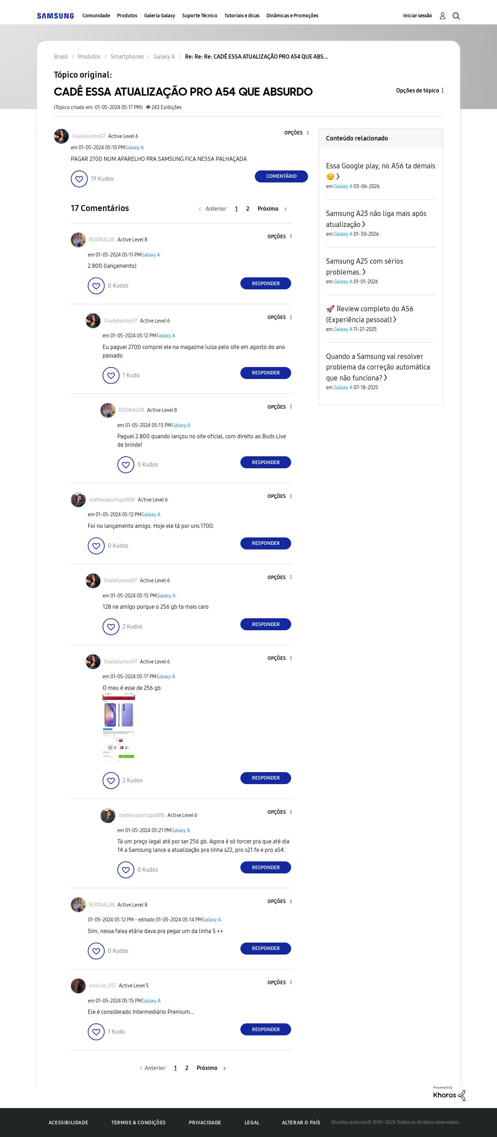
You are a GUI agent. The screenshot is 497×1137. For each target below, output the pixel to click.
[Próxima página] (272, 208)
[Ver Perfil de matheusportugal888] (112, 500)
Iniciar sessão (417, 16)
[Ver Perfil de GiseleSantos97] (88, 136)
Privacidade (205, 1123)
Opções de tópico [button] (417, 90)
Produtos (127, 16)
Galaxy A (134, 148)
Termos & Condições (138, 1123)
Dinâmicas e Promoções (292, 16)
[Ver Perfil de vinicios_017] (102, 986)
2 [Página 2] (247, 208)
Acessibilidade (68, 1123)
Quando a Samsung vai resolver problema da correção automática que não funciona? (378, 367)
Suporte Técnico (199, 16)
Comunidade (96, 16)
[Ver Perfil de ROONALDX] (102, 240)
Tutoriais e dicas (242, 16)
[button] (296, 133)
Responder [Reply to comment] (266, 284)
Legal (252, 1123)
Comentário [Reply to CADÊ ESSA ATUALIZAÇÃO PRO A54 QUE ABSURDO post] (281, 176)
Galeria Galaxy (159, 16)
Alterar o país (301, 1123)
